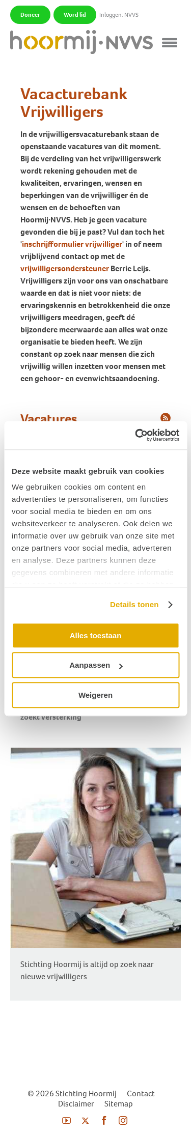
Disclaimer (76, 1103)
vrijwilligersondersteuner (64, 268)
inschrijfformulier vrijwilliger (72, 244)
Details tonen (134, 604)
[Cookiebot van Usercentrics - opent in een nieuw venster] (136, 435)
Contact (141, 1093)
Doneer (30, 15)
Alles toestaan (96, 635)
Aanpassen (95, 665)
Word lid (75, 15)
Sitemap (118, 1103)
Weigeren (95, 695)
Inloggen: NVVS (119, 15)
